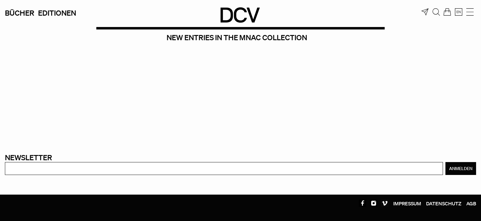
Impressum (407, 203)
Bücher (19, 12)
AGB (471, 203)
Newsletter (28, 157)
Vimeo (384, 203)
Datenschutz (443, 203)
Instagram (373, 203)
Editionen (57, 12)
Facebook (362, 203)
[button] (13, 207)
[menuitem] (458, 12)
